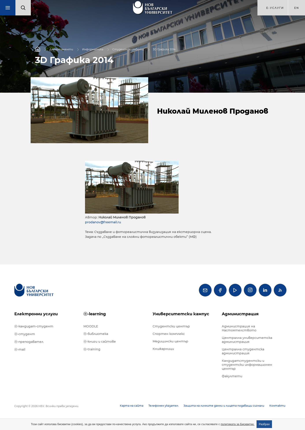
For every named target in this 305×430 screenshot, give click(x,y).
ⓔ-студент (24, 334)
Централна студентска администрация (243, 351)
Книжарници (163, 349)
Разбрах (264, 424)
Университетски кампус (181, 314)
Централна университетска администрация (247, 340)
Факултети (232, 376)
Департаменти (61, 49)
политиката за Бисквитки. (237, 424)
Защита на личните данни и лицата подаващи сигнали (223, 405)
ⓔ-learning (94, 314)
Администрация (240, 314)
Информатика (92, 49)
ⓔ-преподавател (28, 342)
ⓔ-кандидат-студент (33, 326)
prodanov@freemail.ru (103, 222)
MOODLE (90, 326)
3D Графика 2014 (164, 49)
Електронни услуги (36, 314)
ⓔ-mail (19, 349)
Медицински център (170, 341)
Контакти (277, 405)
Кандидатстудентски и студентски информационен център (247, 365)
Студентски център (171, 326)
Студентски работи (128, 49)
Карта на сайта (131, 405)
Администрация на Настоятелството (239, 328)
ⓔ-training (91, 349)
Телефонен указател (163, 405)
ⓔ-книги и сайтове (99, 342)
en (296, 7)
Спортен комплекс (169, 334)
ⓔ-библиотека (95, 334)
